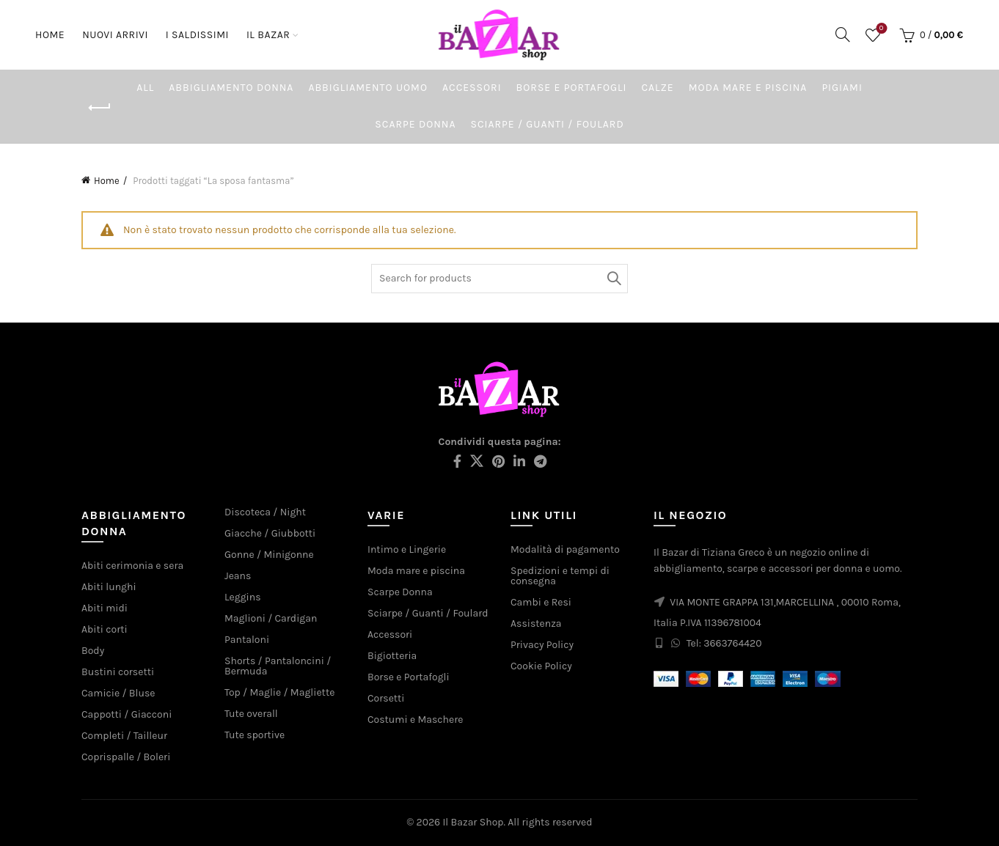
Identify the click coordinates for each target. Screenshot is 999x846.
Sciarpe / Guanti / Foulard (546, 124)
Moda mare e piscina (748, 87)
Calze (657, 87)
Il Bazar (268, 35)
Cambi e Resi (541, 602)
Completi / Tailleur (124, 735)
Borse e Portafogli (571, 87)
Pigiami (841, 87)
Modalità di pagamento (565, 549)
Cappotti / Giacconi (126, 714)
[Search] (843, 34)
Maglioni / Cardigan (270, 618)
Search (613, 278)
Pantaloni (246, 639)
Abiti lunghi (108, 587)
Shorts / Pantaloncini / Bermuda (277, 666)
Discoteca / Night (265, 512)
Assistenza (536, 623)
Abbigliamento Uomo (368, 87)
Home (50, 35)
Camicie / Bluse (118, 693)
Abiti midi (104, 608)
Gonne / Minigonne (269, 554)
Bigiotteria (392, 656)
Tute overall (251, 713)
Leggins (242, 597)
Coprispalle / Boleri (125, 757)
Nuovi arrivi (120, 28)
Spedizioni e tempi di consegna (560, 575)
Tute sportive (254, 735)
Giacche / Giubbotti (269, 533)
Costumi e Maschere (415, 719)
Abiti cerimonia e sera (132, 565)
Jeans (237, 576)
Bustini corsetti (117, 672)
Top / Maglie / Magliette (279, 692)
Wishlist (880, 29)
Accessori (472, 87)
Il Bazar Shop (472, 822)
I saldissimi (197, 35)
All (145, 87)
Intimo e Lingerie (406, 549)
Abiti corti (104, 629)
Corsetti (386, 698)
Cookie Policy (541, 666)
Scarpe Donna (415, 124)
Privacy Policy (542, 645)
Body (92, 650)
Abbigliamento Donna (231, 87)
